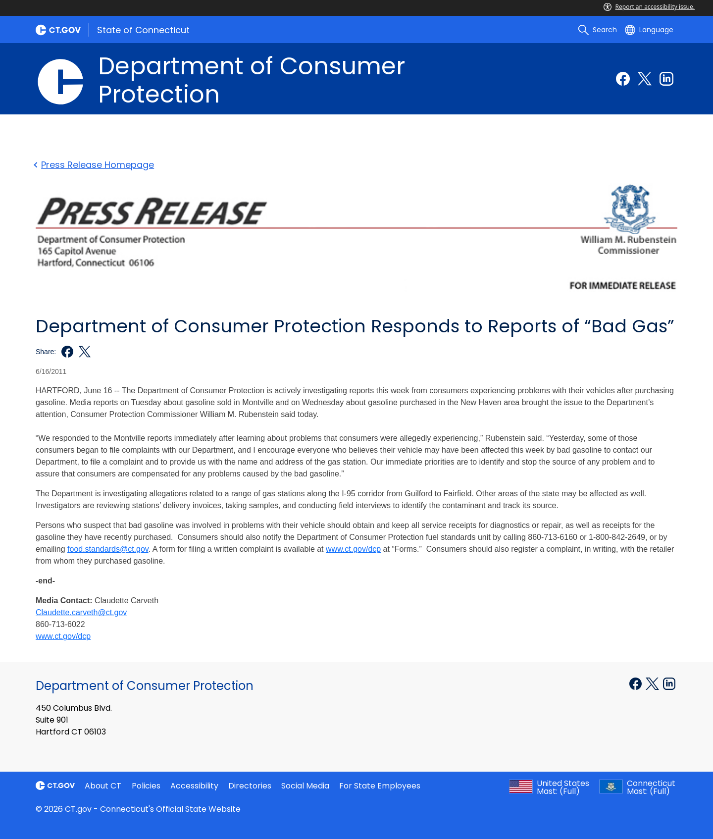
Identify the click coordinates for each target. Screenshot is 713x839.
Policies (146, 785)
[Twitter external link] (645, 79)
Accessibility (194, 785)
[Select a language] (649, 29)
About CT (103, 785)
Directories (249, 785)
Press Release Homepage (95, 164)
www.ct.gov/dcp (63, 636)
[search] (597, 29)
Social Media (305, 785)
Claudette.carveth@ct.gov (81, 612)
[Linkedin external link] (666, 79)
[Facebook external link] (623, 79)
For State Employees (379, 785)
